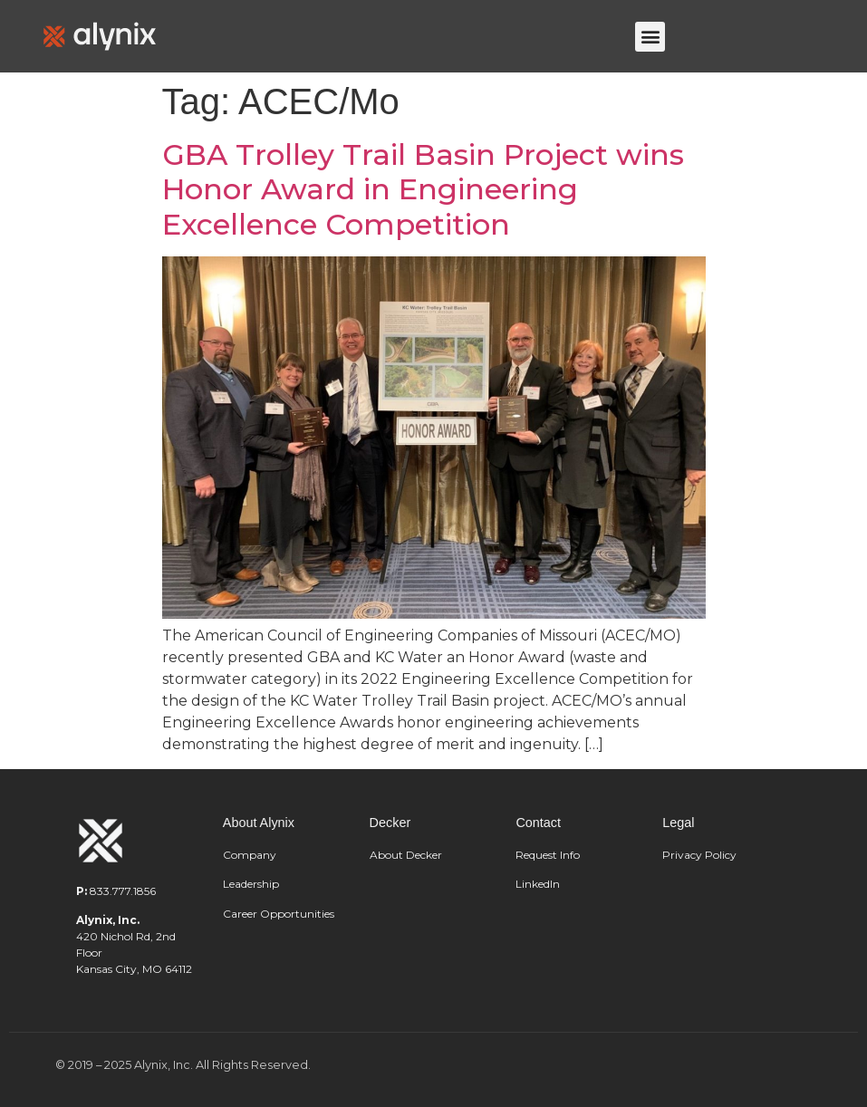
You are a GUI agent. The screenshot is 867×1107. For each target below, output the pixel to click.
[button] (650, 37)
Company (249, 855)
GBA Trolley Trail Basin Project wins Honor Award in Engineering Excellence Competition (423, 189)
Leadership (252, 883)
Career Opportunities (278, 913)
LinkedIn (537, 883)
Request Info (547, 855)
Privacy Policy (699, 855)
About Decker (406, 855)
